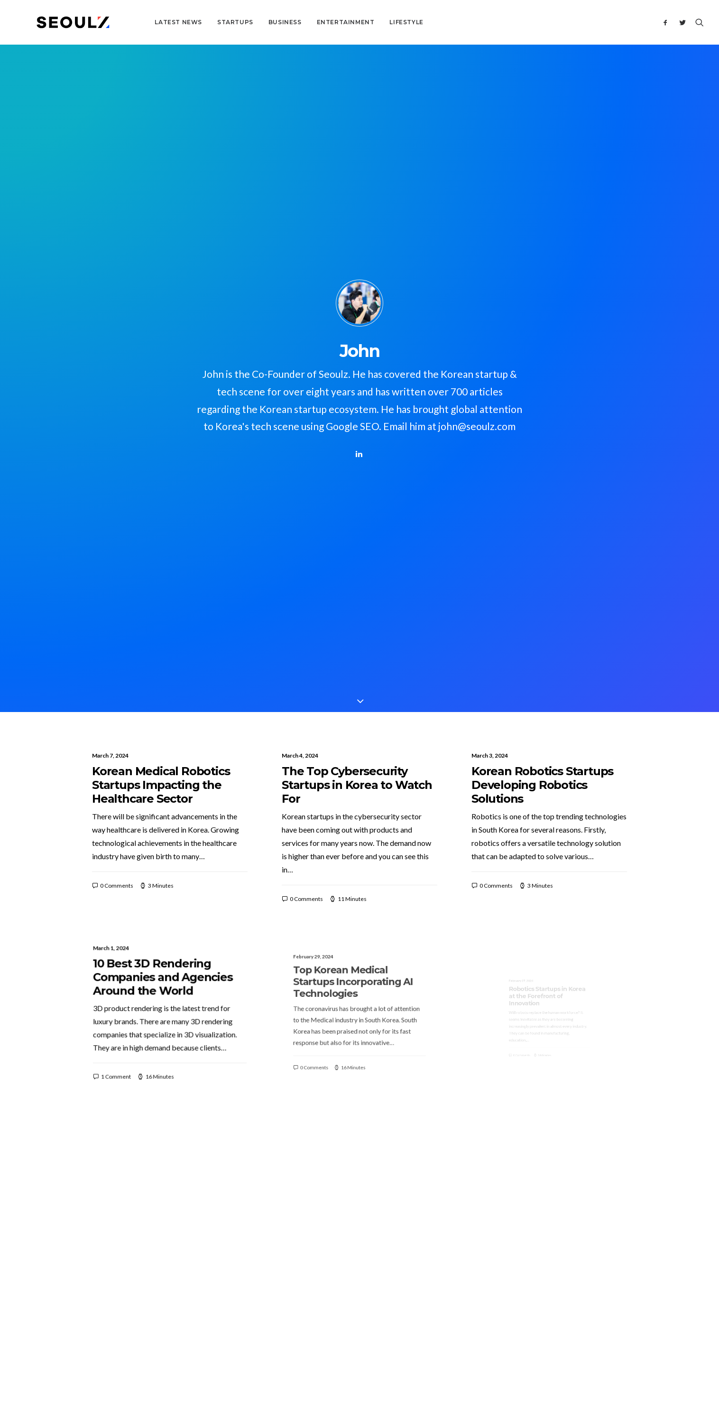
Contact (306, 1233)
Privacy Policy (439, 1368)
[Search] (697, 22)
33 (418, 1125)
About (303, 1219)
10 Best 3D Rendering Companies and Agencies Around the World (165, 585)
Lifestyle (374, 22)
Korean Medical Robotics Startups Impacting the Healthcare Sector (161, 382)
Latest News (146, 22)
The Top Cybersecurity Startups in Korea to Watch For (357, 382)
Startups (203, 22)
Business (252, 22)
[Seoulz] (57, 22)
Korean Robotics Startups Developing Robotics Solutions (542, 382)
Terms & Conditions (387, 1368)
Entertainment (313, 22)
